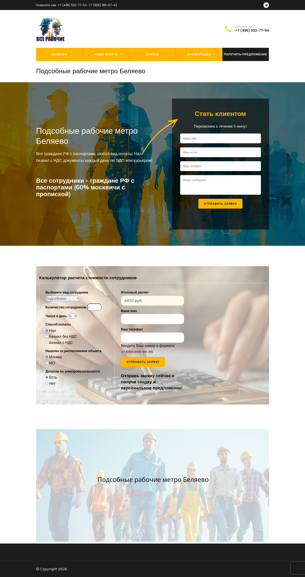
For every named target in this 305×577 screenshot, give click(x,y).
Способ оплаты (58, 324)
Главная (59, 54)
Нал (52, 330)
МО (52, 363)
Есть (53, 377)
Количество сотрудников (66, 307)
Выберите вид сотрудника (67, 292)
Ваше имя (129, 311)
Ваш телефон (132, 329)
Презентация (199, 54)
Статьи (152, 54)
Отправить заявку (143, 362)
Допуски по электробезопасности (73, 371)
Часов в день (56, 316)
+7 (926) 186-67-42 (102, 5)
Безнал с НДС (61, 342)
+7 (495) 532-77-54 (72, 5)
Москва (55, 357)
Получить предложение (245, 54)
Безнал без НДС (63, 336)
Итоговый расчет (135, 292)
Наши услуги (105, 54)
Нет (52, 383)
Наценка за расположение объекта (74, 351)
